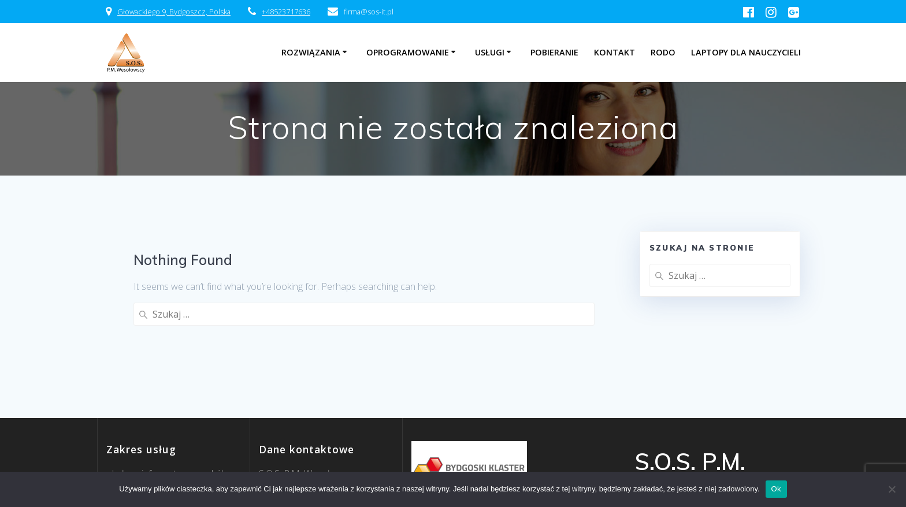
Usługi (489, 52)
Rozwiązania (310, 52)
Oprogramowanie (407, 52)
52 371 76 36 (299, 463)
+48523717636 (286, 11)
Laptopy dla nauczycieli (746, 52)
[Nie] (891, 489)
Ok (776, 488)
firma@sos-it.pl (289, 449)
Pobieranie (554, 52)
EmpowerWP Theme (722, 467)
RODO (663, 52)
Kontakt (614, 52)
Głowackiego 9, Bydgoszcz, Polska (174, 11)
